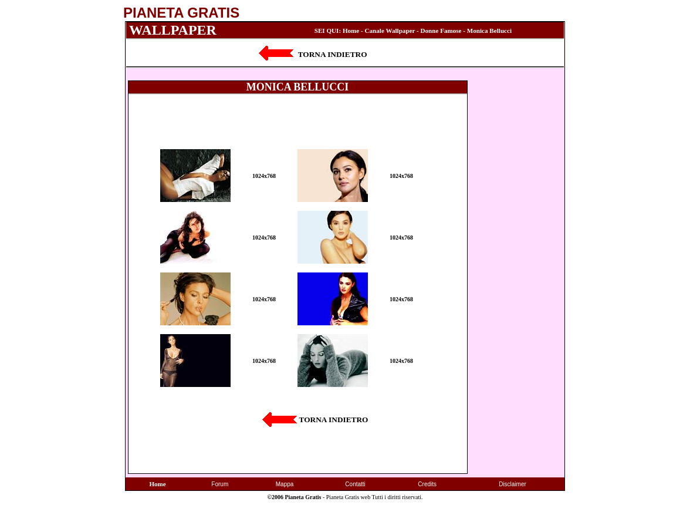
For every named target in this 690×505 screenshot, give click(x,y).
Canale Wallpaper (390, 30)
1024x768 (264, 176)
